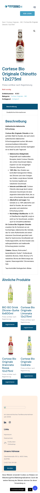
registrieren (9, 324)
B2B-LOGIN (27, 13)
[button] (34, 31)
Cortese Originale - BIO (15, 22)
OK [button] (30, 489)
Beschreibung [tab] (12, 107)
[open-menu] (34, 7)
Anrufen (10, 468)
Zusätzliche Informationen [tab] (16, 112)
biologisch (15, 99)
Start (3, 22)
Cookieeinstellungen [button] (17, 489)
